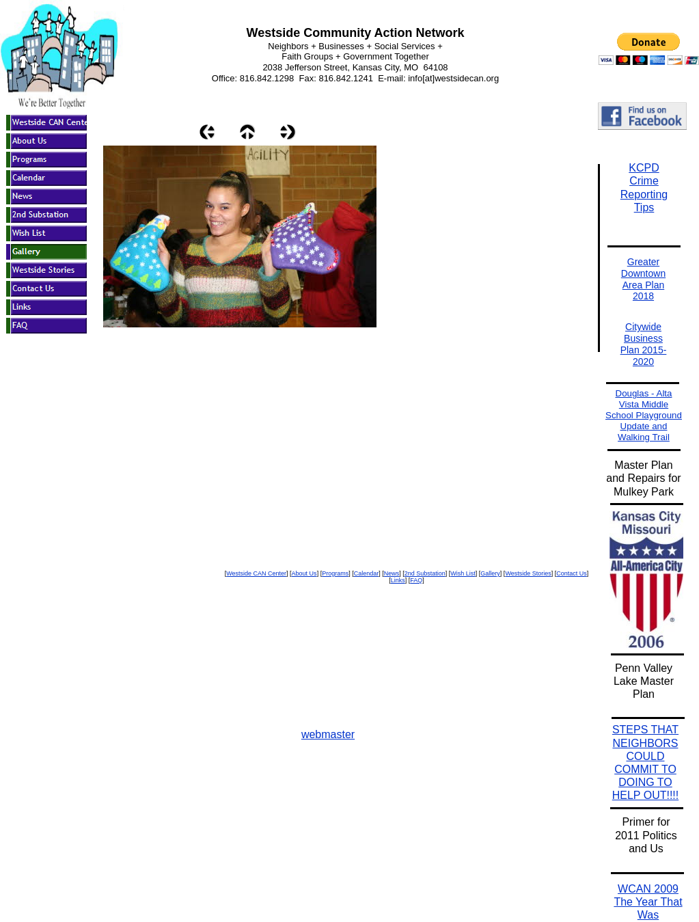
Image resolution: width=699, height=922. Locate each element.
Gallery (490, 573)
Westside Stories (528, 573)
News (392, 573)
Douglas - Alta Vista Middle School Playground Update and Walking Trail (643, 415)
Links (398, 580)
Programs (335, 573)
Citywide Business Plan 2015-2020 (643, 343)
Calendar (366, 573)
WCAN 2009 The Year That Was (648, 902)
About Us (304, 573)
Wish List (463, 573)
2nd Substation (425, 573)
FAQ (416, 580)
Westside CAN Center (256, 573)
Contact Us (571, 573)
